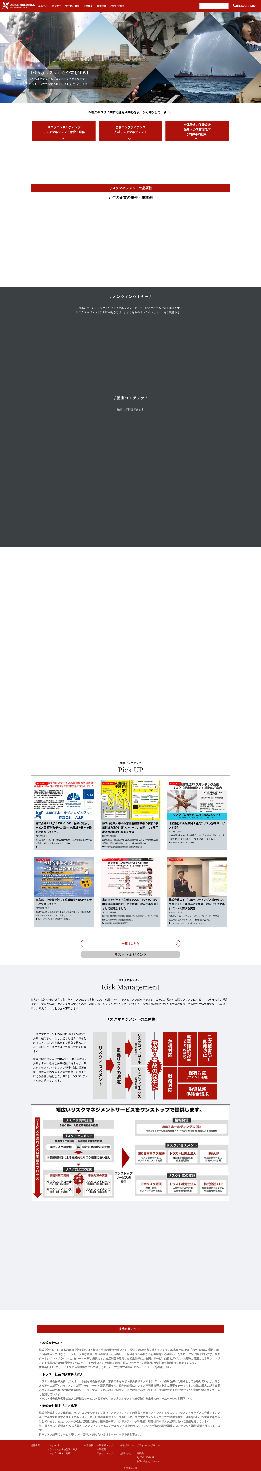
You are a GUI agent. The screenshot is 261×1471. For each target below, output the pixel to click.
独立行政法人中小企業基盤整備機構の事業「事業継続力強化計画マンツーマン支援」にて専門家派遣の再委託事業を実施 (130, 827)
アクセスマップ (105, 1453)
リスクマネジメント (199, 923)
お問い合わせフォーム (148, 1461)
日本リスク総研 (42, 860)
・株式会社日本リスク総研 (58, 1405)
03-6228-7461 (246, 6)
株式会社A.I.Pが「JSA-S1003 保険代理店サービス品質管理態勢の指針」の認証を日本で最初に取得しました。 (64, 827)
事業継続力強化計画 (134, 847)
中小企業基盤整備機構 (117, 847)
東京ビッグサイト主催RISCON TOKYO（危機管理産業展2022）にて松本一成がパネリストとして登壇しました (130, 904)
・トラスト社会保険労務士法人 (61, 1374)
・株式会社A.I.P (50, 1343)
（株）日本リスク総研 (59, 1453)
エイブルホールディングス (181, 923)
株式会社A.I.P (41, 783)
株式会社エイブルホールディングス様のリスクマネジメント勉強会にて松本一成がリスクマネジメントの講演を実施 (197, 904)
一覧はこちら (130, 943)
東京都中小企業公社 (62, 919)
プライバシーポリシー (148, 1445)
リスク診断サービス (178, 842)
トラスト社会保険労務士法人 (62, 1449)
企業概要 (101, 1449)
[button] (5, 57)
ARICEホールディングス (112, 860)
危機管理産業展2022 (120, 923)
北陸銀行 (190, 842)
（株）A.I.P (53, 1445)
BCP (106, 847)
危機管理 (107, 923)
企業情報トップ (105, 1445)
